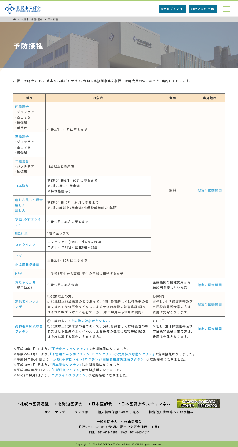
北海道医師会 (70, 404)
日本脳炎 (22, 185)
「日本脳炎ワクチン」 (66, 364)
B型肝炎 (21, 233)
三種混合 (22, 136)
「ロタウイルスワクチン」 (68, 375)
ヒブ (18, 255)
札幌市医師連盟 (34, 404)
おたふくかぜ (25, 282)
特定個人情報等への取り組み (171, 412)
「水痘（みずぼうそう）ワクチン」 (75, 359)
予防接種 (53, 19)
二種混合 (22, 161)
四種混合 (22, 106)
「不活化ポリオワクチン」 (69, 348)
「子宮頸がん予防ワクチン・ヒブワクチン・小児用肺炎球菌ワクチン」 (102, 354)
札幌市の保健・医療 (32, 19)
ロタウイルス (25, 244)
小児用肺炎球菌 (27, 264)
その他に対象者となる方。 (91, 320)
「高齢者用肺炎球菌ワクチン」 (123, 359)
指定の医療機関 (210, 190)
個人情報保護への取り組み (118, 412)
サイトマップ (54, 412)
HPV (18, 273)
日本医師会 (102, 404)
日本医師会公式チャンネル (146, 404)
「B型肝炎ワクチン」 (66, 369)
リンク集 (81, 412)
